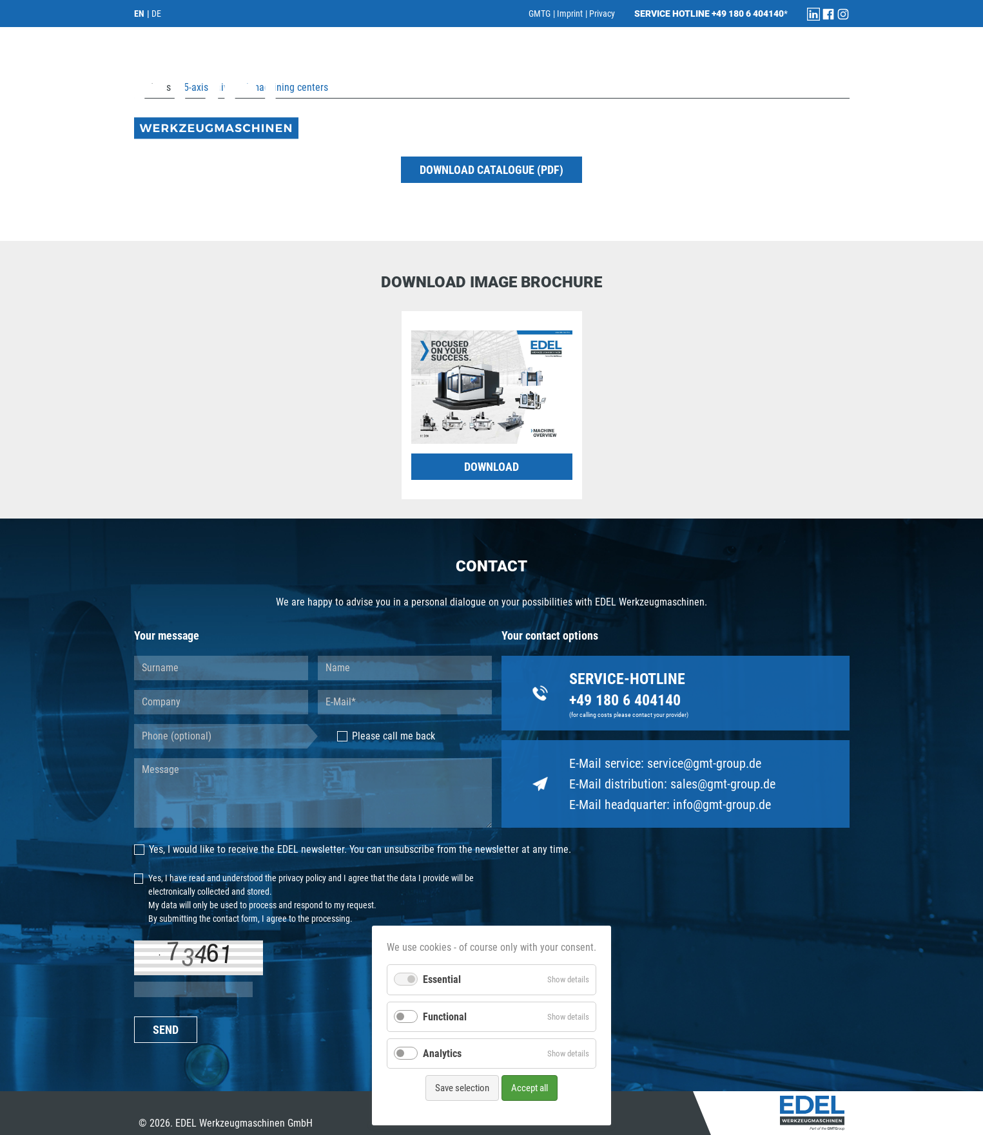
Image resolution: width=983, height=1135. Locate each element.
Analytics (442, 1053)
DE (156, 13)
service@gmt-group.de (704, 763)
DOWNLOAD (491, 466)
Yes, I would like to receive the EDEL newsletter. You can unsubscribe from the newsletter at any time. (353, 849)
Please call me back (386, 736)
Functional (445, 1017)
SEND (166, 1029)
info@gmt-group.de (722, 804)
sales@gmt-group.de (722, 784)
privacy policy (302, 878)
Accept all (529, 1088)
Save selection (462, 1088)
